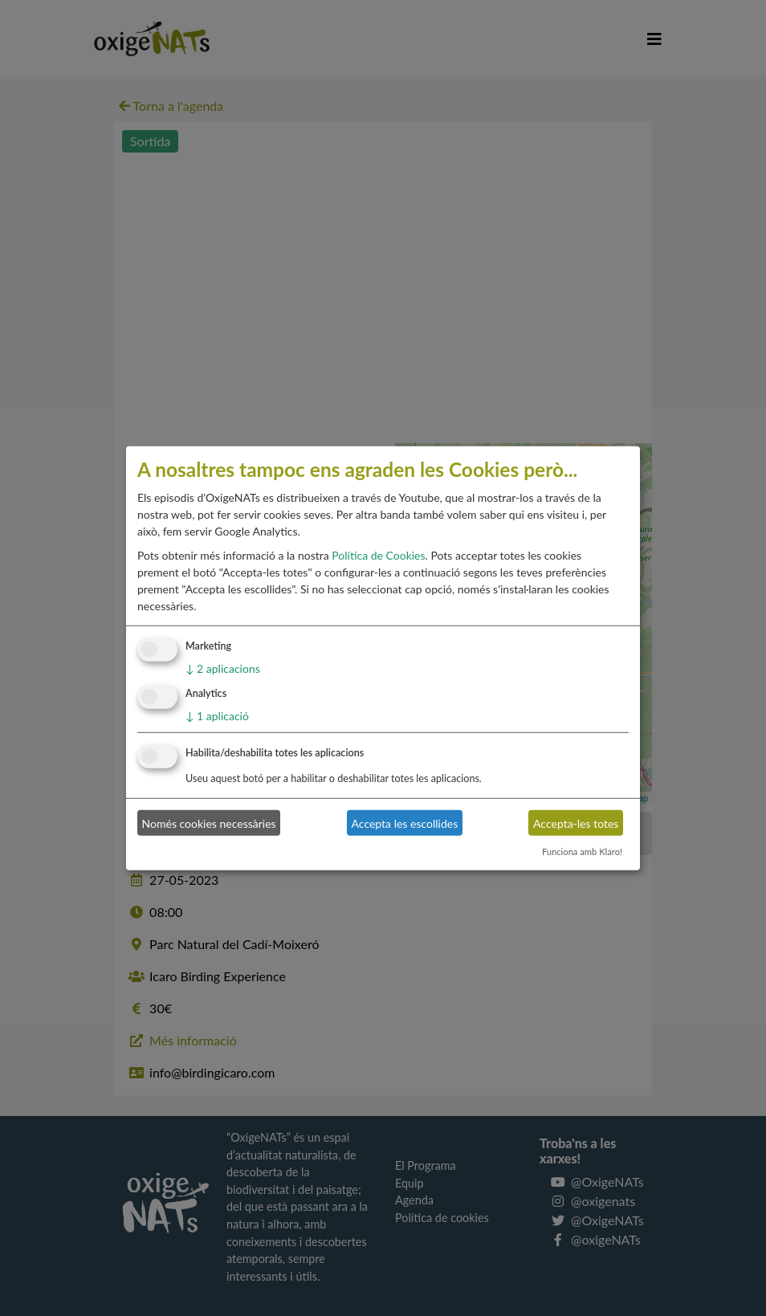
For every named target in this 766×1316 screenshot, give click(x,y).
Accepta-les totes (575, 822)
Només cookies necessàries (209, 822)
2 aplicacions (222, 668)
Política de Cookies (378, 555)
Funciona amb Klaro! (582, 851)
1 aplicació (217, 716)
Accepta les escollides (405, 822)
